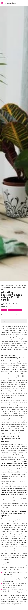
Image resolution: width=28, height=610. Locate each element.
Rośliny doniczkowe (15, 310)
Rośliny (4, 310)
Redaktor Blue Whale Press (11, 304)
